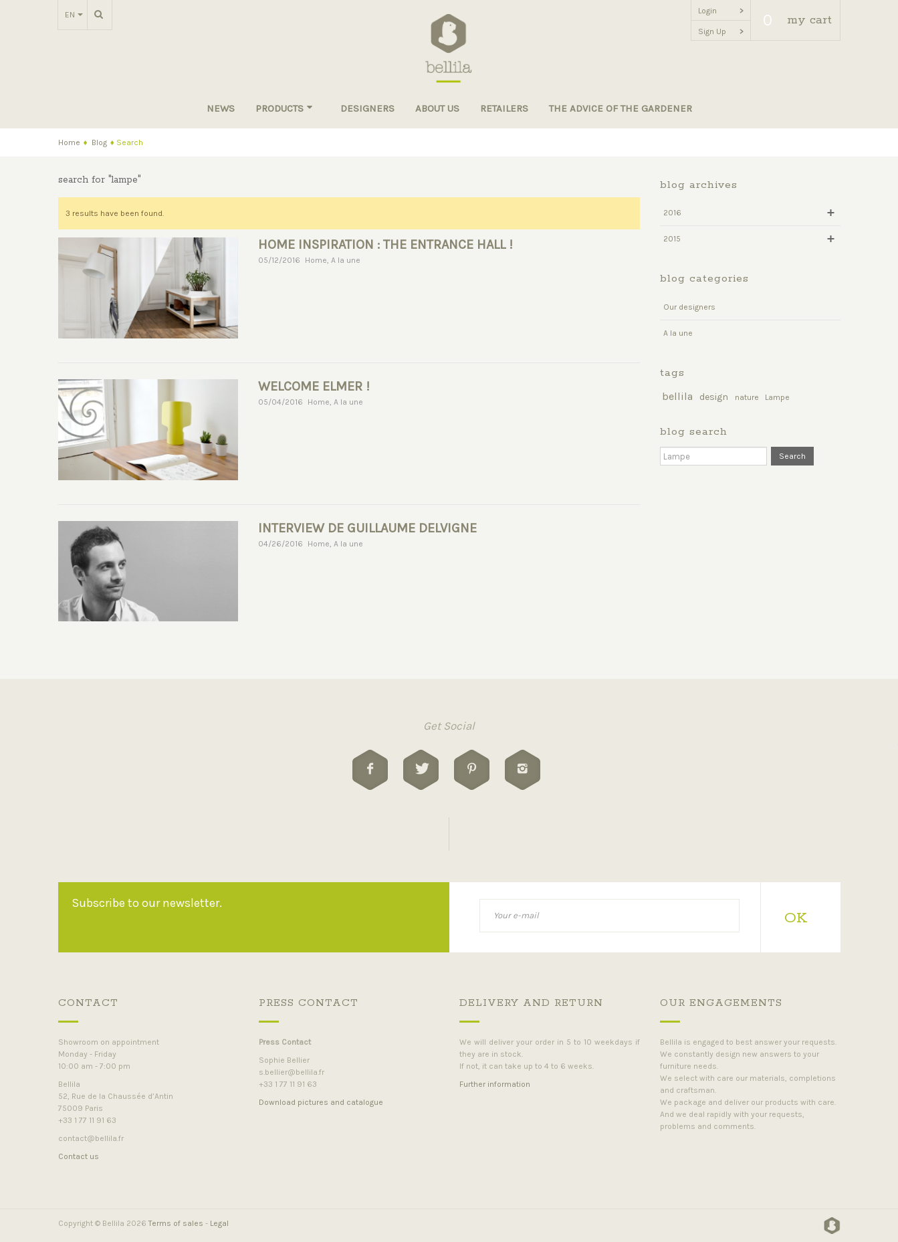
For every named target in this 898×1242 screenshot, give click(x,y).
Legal (219, 1223)
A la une (345, 260)
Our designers (689, 307)
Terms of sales (175, 1223)
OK (795, 918)
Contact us (78, 1156)
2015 (672, 238)
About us (437, 108)
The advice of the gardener (620, 108)
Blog (99, 142)
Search (792, 456)
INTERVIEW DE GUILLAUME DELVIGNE (367, 528)
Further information (494, 1084)
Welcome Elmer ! (314, 386)
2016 (672, 212)
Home (69, 142)
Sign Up (721, 31)
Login (721, 10)
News (221, 108)
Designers (367, 108)
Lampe (777, 397)
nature (747, 397)
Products (284, 108)
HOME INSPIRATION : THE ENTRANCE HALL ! (385, 244)
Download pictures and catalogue (321, 1102)
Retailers (504, 108)
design (713, 397)
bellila (677, 396)
